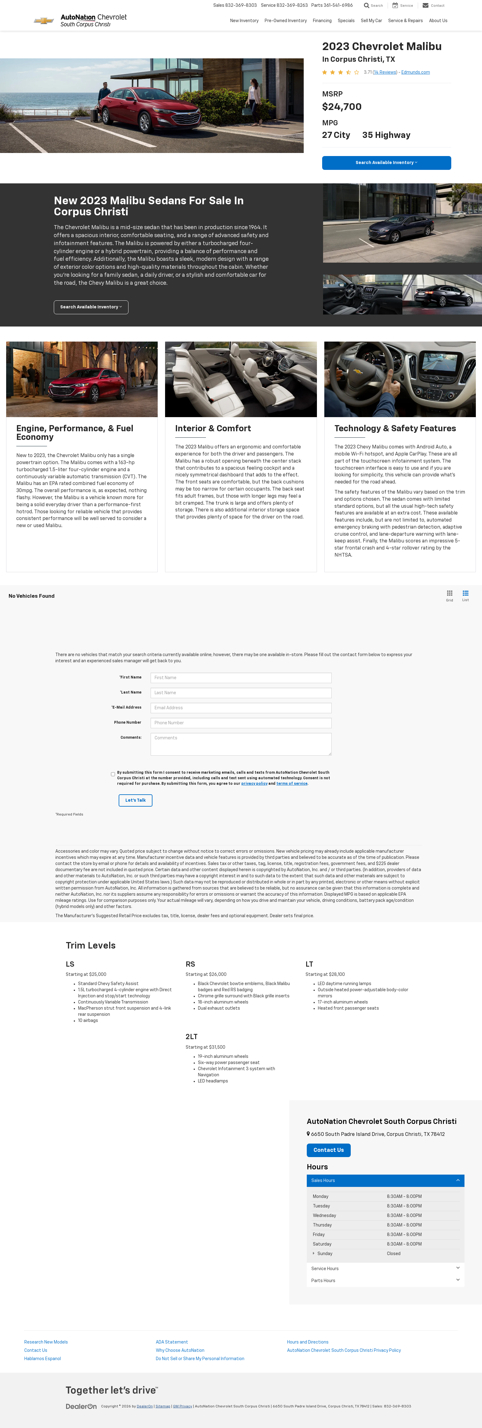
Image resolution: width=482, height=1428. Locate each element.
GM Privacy (182, 1406)
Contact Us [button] (329, 1150)
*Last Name (130, 692)
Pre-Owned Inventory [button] (286, 21)
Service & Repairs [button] (405, 21)
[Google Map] (144, 1202)
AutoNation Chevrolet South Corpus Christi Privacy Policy (344, 1350)
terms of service (291, 784)
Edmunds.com (415, 72)
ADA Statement (172, 1342)
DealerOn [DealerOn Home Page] (145, 1406)
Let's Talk (135, 800)
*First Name (130, 677)
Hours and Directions (308, 1342)
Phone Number (127, 723)
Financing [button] (322, 21)
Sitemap (163, 1406)
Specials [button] (346, 21)
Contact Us (35, 1350)
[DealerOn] (81, 1406)
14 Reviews (385, 72)
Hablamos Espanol (42, 1359)
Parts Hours (385, 1280)
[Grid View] (448, 596)
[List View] (465, 596)
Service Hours (385, 1268)
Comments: (130, 738)
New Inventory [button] (244, 21)
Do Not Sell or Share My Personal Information (200, 1359)
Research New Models (46, 1342)
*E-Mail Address (126, 708)
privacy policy (254, 784)
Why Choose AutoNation (180, 1350)
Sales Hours (385, 1180)
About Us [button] (438, 21)
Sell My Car (371, 21)
